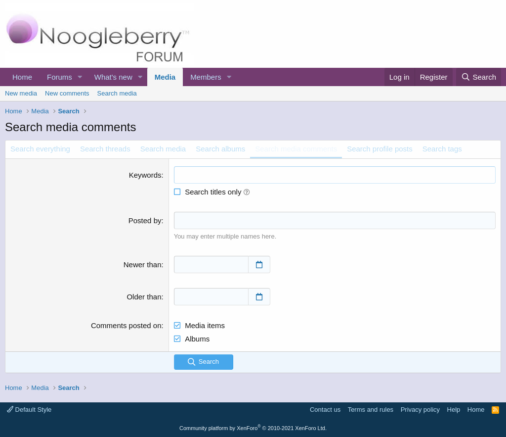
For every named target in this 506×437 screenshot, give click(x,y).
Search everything (40, 149)
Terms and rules (370, 409)
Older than (143, 296)
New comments (67, 93)
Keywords (145, 175)
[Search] (478, 77)
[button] (80, 77)
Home (22, 77)
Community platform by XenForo (253, 428)
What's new (113, 77)
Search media (117, 93)
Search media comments (296, 149)
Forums (59, 77)
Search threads (105, 149)
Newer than (143, 264)
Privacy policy (420, 409)
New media (21, 93)
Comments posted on (126, 325)
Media (165, 77)
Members (205, 77)
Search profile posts (380, 149)
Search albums (220, 149)
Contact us (325, 409)
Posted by (145, 220)
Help (454, 409)
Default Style (29, 409)
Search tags (442, 149)
